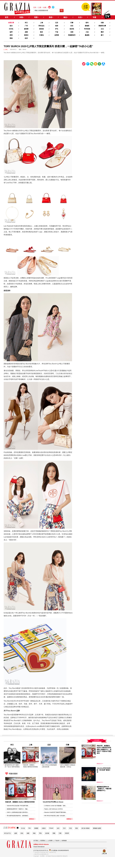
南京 (41, 32)
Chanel (51, 828)
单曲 (34, 833)
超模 (15, 833)
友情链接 (64, 840)
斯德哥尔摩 (102, 26)
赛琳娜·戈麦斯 (97, 828)
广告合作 (56, 840)
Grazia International (38, 846)
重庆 (102, 32)
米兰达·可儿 (7, 833)
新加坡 (41, 29)
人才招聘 (49, 840)
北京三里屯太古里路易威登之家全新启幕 (49, 766)
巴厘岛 (41, 35)
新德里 (87, 26)
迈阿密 (56, 35)
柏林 (56, 26)
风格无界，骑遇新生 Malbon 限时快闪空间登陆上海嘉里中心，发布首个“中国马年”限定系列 (31, 766)
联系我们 (42, 840)
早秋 (40, 833)
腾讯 (87, 64)
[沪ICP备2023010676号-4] (40, 850)
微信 (91, 64)
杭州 (26, 38)
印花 (70, 828)
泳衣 (58, 828)
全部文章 (11, 22)
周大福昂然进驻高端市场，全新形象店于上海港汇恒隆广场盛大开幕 (18, 815)
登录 (34, 7)
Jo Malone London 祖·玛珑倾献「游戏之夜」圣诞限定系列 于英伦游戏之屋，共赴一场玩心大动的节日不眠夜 (55, 805)
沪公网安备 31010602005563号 (59, 850)
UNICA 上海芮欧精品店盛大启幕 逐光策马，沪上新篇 (18, 812)
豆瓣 (99, 64)
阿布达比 (41, 26)
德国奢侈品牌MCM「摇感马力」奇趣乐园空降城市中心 (18, 809)
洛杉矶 (72, 29)
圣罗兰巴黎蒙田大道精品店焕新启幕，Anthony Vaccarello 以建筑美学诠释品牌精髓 (67, 766)
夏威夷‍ (87, 35)
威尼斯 (26, 29)
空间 (95, 64)
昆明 (11, 35)
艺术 (64, 828)
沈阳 (71, 32)
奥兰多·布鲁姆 (85, 828)
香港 (11, 38)
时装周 (67, 833)
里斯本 (26, 35)
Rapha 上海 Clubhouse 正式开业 (53, 809)
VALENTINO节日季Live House (53, 802)
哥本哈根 (87, 29)
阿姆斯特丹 (71, 35)
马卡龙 (23, 828)
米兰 (26, 22)
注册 (39, 7)
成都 (26, 32)
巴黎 (71, 22)
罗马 (56, 29)
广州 (26, 26)
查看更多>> (32, 819)
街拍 (22, 833)
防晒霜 (36, 828)
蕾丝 (76, 828)
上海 (41, 22)
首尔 (11, 26)
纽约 (87, 22)
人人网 (103, 64)
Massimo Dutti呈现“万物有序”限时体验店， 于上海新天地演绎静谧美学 (55, 812)
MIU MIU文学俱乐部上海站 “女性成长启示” (55, 815)
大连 (87, 32)
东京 (71, 26)
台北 (102, 29)
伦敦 (102, 22)
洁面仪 (44, 828)
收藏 (44, 7)
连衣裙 (47, 833)
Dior (29, 828)
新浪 (84, 64)
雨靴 (54, 833)
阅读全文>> (100, 763)
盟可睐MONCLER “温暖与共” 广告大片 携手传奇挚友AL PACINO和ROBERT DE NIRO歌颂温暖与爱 (12, 766)
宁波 (56, 32)
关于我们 (35, 840)
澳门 (102, 35)
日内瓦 (11, 29)
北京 (56, 22)
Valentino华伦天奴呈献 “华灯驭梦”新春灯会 (18, 805)
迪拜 (11, 32)
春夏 (28, 833)
